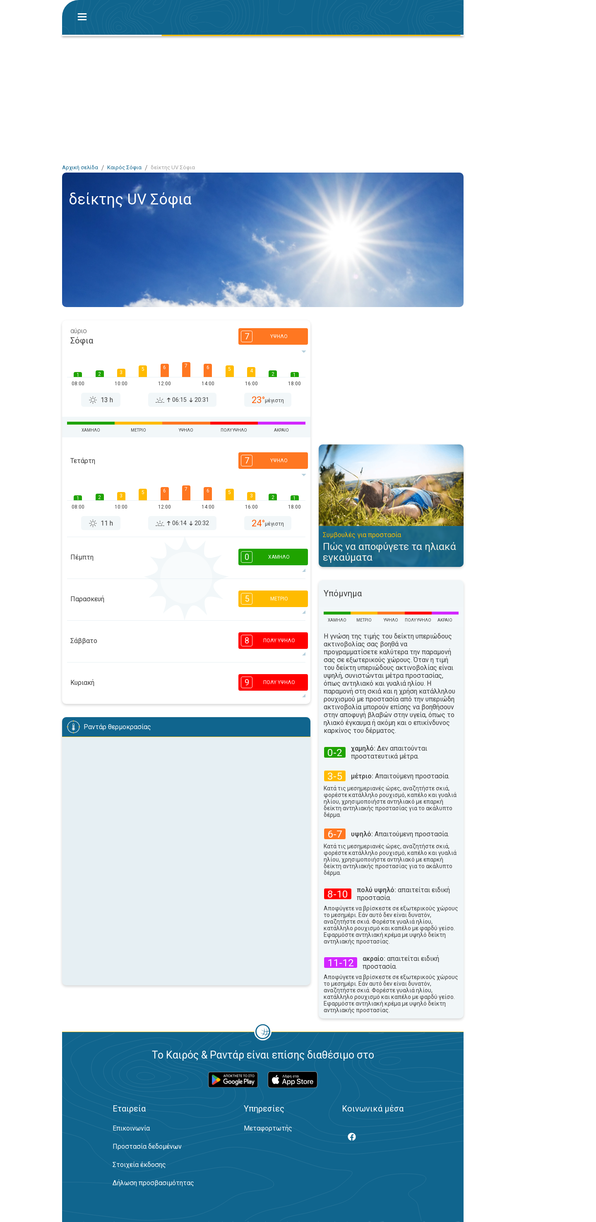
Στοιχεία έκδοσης (139, 1165)
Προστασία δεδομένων (147, 1146)
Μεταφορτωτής (268, 1128)
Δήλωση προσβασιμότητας (153, 1183)
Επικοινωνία (131, 1128)
